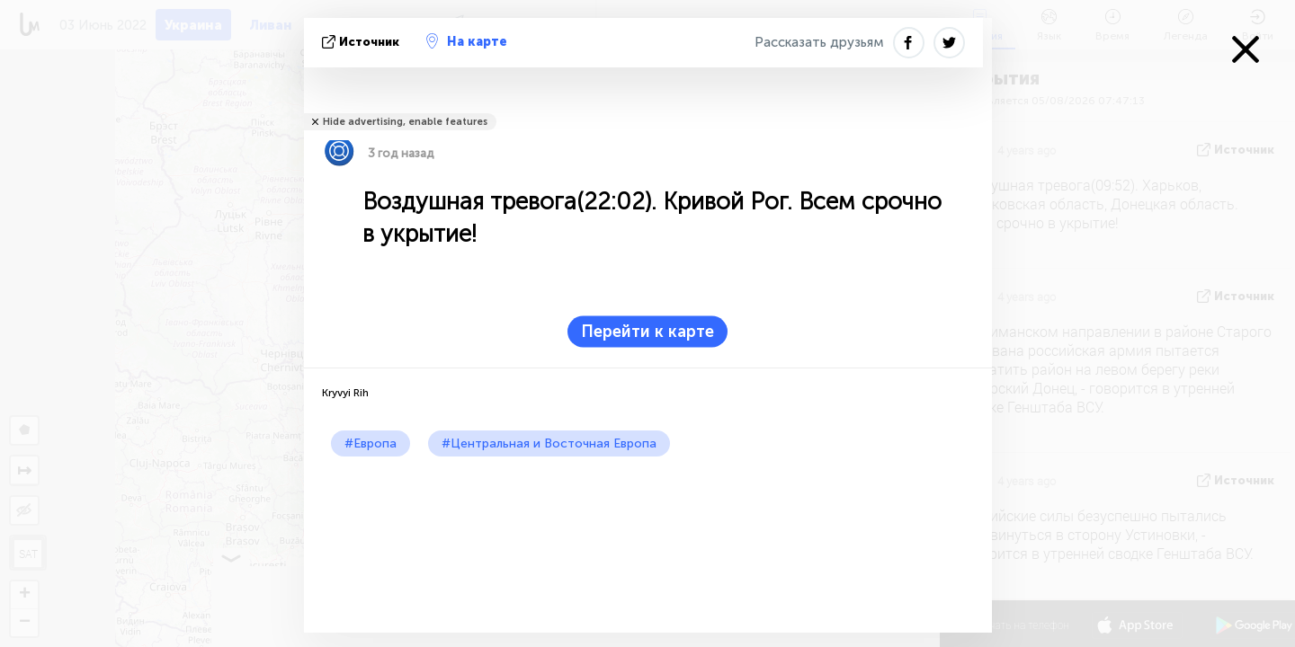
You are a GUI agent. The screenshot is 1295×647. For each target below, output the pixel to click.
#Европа (370, 443)
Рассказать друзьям (819, 42)
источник (362, 42)
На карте (466, 41)
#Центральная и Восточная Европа (549, 443)
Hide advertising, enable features (405, 122)
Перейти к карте (647, 331)
